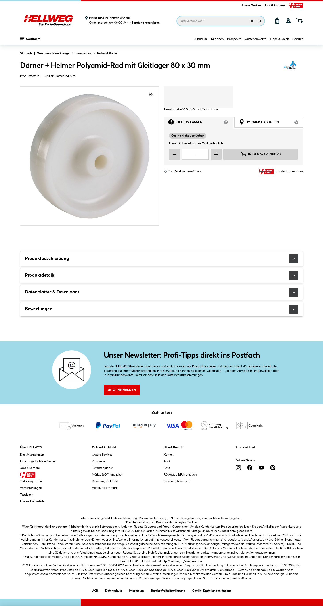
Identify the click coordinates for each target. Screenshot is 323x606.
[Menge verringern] (174, 154)
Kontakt (169, 454)
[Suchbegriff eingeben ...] (220, 21)
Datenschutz (113, 590)
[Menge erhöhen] (216, 154)
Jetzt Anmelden (122, 389)
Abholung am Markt (105, 488)
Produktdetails (29, 76)
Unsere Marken (251, 5)
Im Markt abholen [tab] (271, 123)
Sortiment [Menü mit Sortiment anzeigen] (30, 39)
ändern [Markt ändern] (125, 18)
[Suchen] (259, 21)
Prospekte (234, 39)
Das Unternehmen (32, 454)
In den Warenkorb (260, 154)
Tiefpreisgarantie (31, 481)
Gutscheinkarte (255, 39)
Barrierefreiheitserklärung (168, 590)
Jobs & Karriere (274, 5)
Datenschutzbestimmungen (185, 375)
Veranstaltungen (31, 488)
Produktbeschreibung (161, 258)
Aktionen (217, 39)
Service (297, 39)
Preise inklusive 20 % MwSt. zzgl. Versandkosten (191, 109)
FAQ (167, 468)
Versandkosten (148, 518)
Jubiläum (200, 39)
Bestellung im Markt (105, 481)
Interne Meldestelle (32, 501)
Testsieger (26, 494)
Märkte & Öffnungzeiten (107, 474)
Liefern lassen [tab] (200, 123)
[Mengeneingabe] (195, 154)
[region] (90, 156)
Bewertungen (161, 309)
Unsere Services (102, 454)
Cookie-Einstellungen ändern (211, 590)
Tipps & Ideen (279, 39)
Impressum (136, 590)
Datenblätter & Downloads (161, 292)
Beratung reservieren (144, 22)
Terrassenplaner (102, 468)
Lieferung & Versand (177, 481)
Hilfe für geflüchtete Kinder (37, 461)
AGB (167, 461)
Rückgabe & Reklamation (180, 474)
